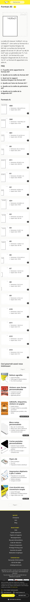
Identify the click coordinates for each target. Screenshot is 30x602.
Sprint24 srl (5, 570)
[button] (2, 590)
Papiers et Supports (15, 535)
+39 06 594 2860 (15, 562)
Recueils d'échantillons (15, 540)
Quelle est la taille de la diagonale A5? (11, 92)
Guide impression (15, 532)
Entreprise (15, 518)
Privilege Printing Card (14, 548)
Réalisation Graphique (15, 553)
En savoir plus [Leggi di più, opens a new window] (14, 587)
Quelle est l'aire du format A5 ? (15, 83)
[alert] (15, 591)
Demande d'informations (15, 560)
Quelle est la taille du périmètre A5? (14, 87)
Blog (15, 523)
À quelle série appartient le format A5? (12, 71)
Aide (15, 530)
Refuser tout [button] (22, 595)
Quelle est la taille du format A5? (16, 75)
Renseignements (15, 537)
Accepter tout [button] (8, 595)
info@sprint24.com (15, 565)
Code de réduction (15, 542)
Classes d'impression (15, 545)
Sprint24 (6, 2)
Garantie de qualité (15, 550)
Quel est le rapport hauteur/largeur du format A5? (13, 79)
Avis (15, 520)
